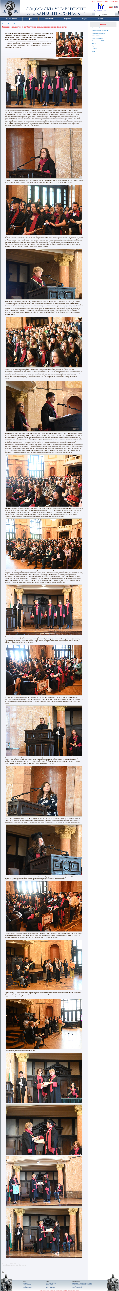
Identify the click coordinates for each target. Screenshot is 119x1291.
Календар (94, 48)
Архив (93, 51)
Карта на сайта (102, 1)
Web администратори (77, 1286)
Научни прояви (96, 46)
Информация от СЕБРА (98, 41)
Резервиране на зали (51, 1286)
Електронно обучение (51, 1283)
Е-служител (26, 1286)
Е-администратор (27, 1287)
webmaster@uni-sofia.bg (73, 1290)
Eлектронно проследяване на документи (82, 1284)
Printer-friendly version (3, 1272)
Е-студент (25, 1283)
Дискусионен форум (77, 1287)
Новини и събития (19, 24)
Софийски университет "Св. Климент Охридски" (24, 9)
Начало (4, 24)
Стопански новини (97, 38)
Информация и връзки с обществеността (82, 1283)
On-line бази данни (50, 1287)
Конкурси (94, 43)
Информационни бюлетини (100, 30)
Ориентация (114, 1)
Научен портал (49, 1284)
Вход (93, 1)
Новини (10, 24)
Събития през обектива (98, 33)
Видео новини (96, 35)
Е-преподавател (27, 1284)
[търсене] (104, 14)
